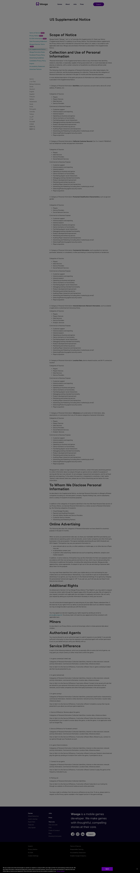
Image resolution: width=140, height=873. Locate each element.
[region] (70, 869)
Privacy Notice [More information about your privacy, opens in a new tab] (60, 871)
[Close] (137, 869)
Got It (107, 869)
